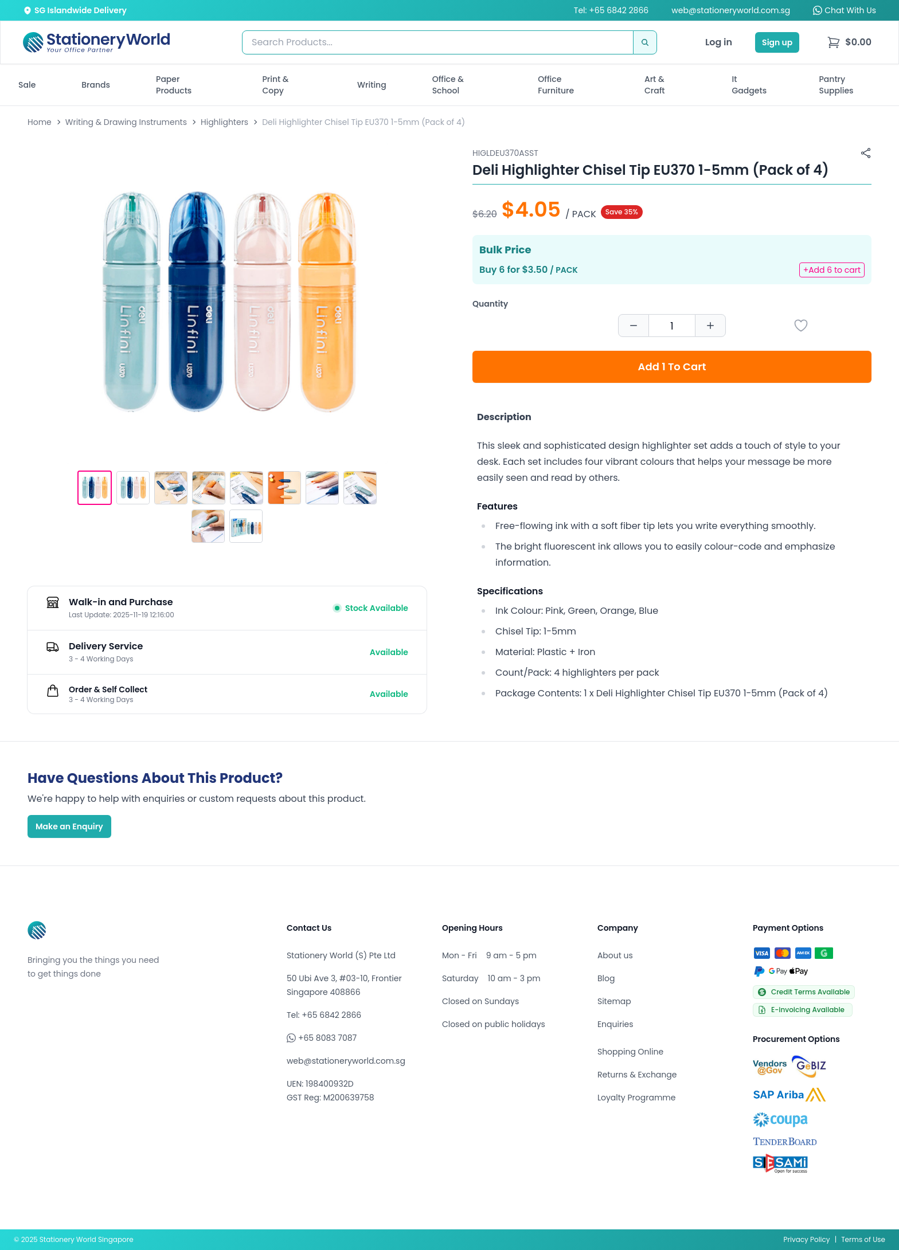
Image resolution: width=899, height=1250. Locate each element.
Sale (27, 85)
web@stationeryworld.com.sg (730, 10)
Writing (371, 85)
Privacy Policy (807, 1239)
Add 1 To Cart (672, 366)
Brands (95, 85)
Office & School (448, 84)
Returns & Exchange (637, 1074)
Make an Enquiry (69, 826)
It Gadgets (749, 84)
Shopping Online (630, 1051)
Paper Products (173, 84)
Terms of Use (863, 1239)
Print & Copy (276, 84)
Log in (718, 42)
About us (615, 955)
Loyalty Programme (636, 1097)
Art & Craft (654, 84)
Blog (606, 978)
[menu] (849, 42)
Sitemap (614, 1001)
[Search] (645, 42)
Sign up (777, 42)
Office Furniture (556, 84)
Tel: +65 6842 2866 (611, 10)
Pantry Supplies (836, 84)
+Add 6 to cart (832, 270)
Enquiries (615, 1024)
